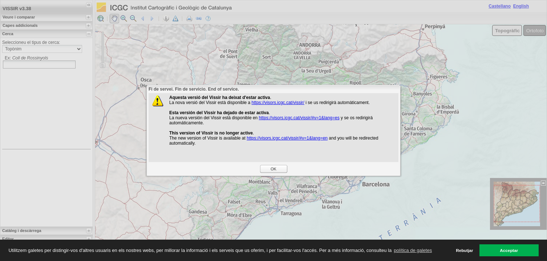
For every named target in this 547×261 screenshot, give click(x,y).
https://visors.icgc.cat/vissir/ (278, 102)
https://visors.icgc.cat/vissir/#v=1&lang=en (287, 138)
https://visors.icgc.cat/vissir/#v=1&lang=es (299, 117)
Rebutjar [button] (464, 250)
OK (273, 169)
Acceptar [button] (509, 250)
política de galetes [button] (413, 250)
